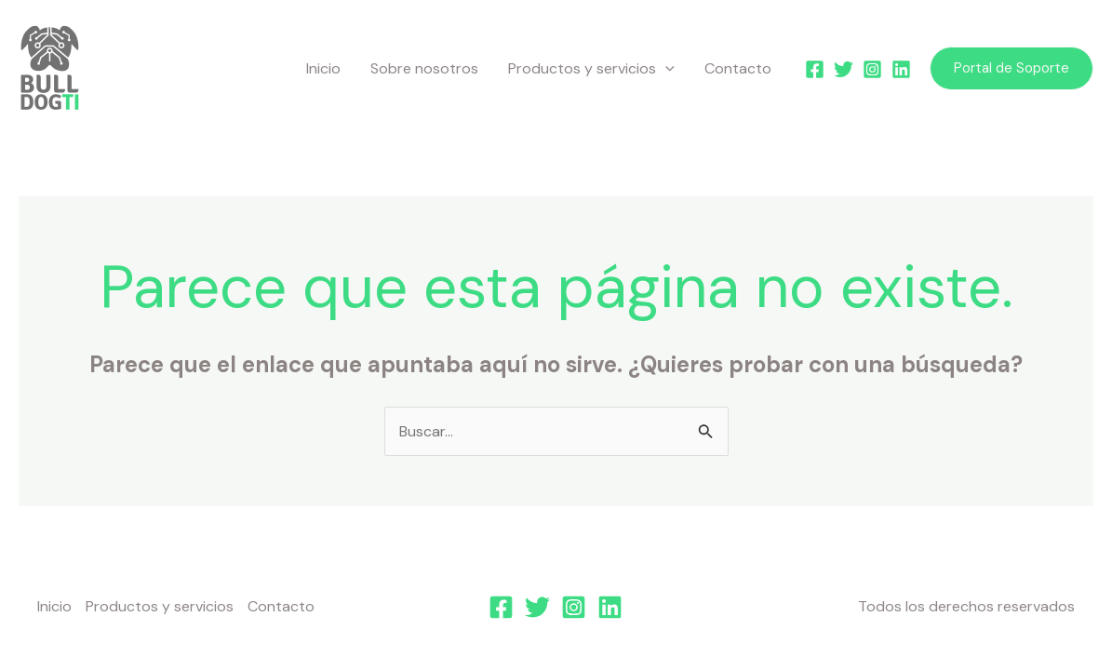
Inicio (323, 68)
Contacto (737, 68)
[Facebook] (814, 69)
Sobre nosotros (424, 68)
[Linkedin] (901, 69)
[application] (665, 68)
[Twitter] (843, 69)
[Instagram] (872, 69)
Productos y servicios (591, 68)
